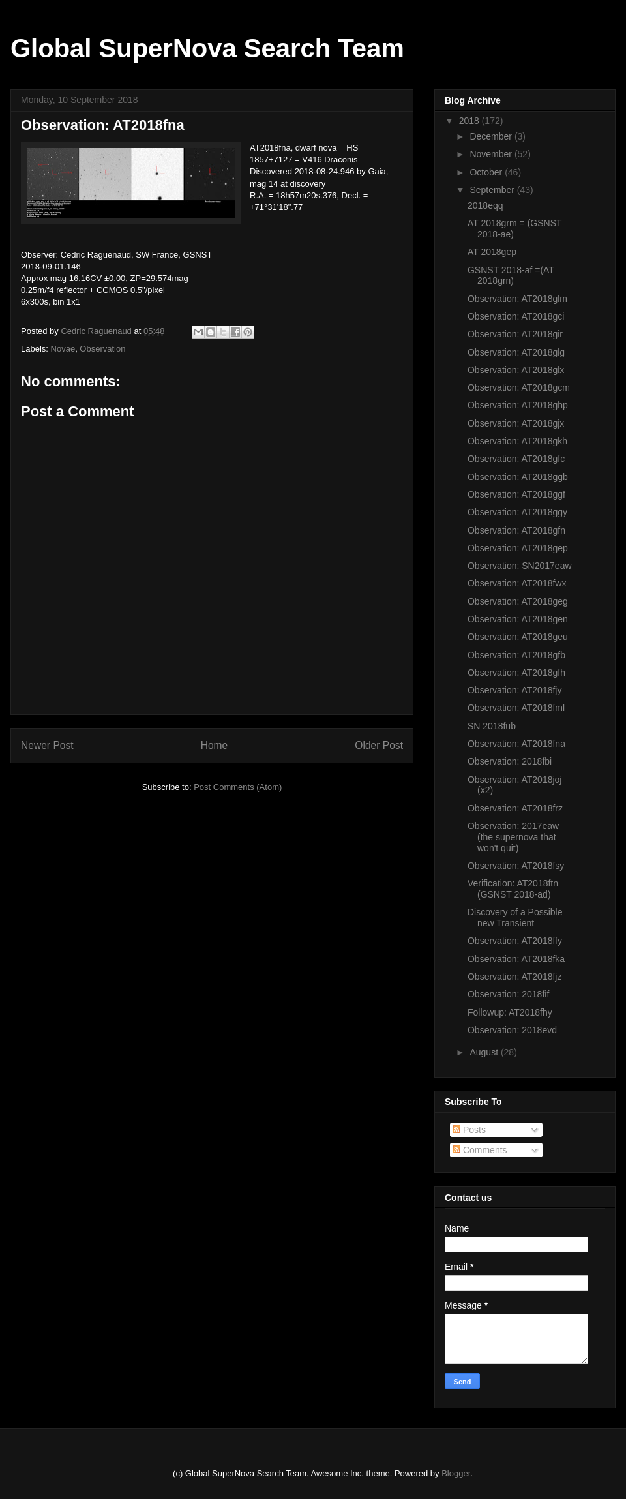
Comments (480, 1150)
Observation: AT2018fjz (514, 976)
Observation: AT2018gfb (516, 655)
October (487, 172)
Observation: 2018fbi (510, 761)
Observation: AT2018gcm (519, 387)
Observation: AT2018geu (518, 636)
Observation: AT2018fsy (516, 865)
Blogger (455, 1473)
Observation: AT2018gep (518, 548)
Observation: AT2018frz (515, 808)
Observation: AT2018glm (517, 299)
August (485, 1052)
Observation (102, 349)
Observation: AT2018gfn (516, 530)
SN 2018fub (492, 726)
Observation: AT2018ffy (515, 940)
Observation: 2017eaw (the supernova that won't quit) (513, 837)
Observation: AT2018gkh (517, 441)
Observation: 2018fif (508, 994)
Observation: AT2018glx (516, 370)
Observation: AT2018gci (516, 316)
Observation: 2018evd (512, 1030)
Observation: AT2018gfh (516, 672)
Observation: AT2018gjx (516, 423)
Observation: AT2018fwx (517, 583)
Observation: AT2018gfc (516, 458)
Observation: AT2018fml (516, 708)
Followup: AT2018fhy (510, 1012)
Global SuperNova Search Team (207, 48)
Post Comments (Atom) (238, 787)
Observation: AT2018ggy (517, 512)
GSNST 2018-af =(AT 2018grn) (511, 275)
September (493, 190)
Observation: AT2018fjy (514, 690)
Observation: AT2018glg (516, 352)
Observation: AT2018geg (518, 601)
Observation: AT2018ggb (518, 477)
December (492, 136)
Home (214, 745)
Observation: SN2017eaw (520, 565)
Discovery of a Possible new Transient (515, 917)
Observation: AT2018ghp (518, 405)
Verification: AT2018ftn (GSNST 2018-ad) (513, 889)
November (492, 154)
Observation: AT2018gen (518, 619)
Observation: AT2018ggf (516, 494)
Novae (63, 349)
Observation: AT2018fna (516, 743)
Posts (469, 1130)
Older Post (379, 745)
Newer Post (47, 745)
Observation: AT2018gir (515, 334)
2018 (470, 120)
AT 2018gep (492, 252)
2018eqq (485, 205)
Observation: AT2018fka (516, 959)
